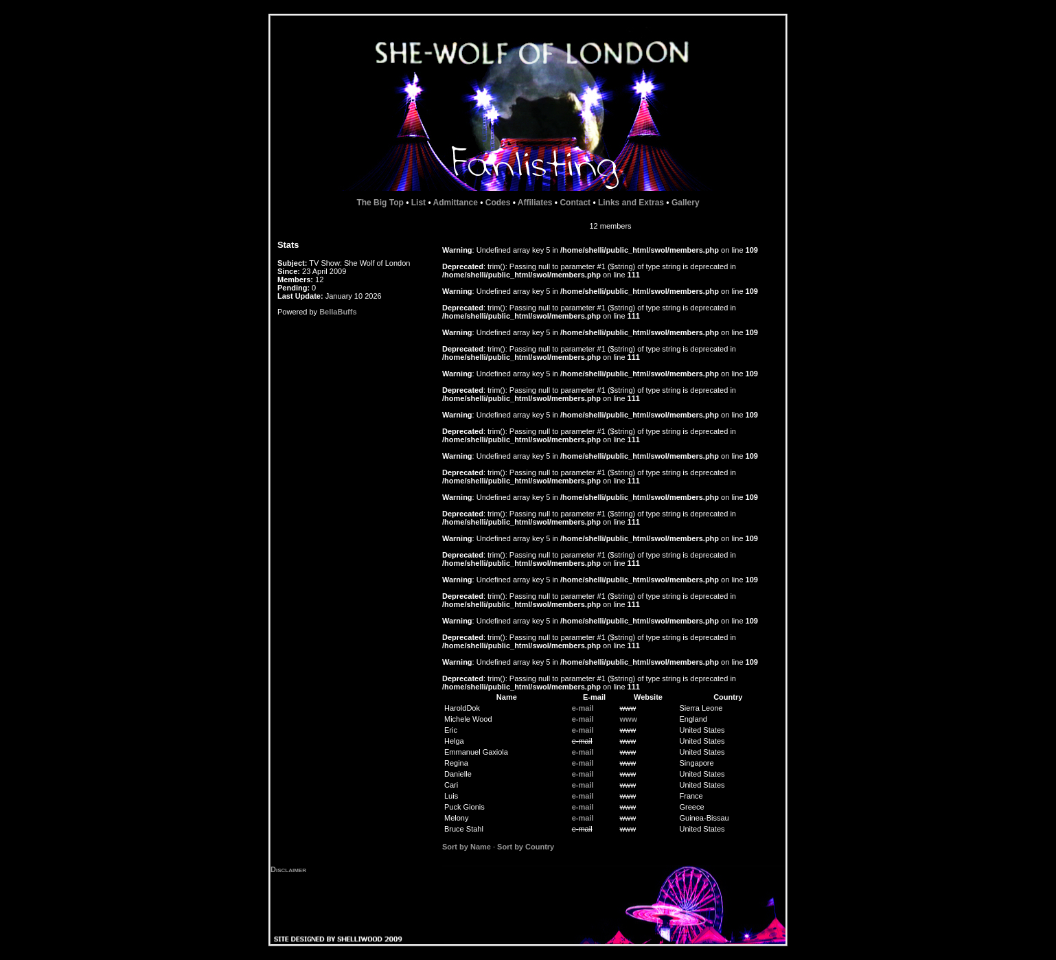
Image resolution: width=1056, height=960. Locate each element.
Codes (498, 202)
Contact (575, 202)
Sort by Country (525, 847)
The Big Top (379, 202)
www (628, 719)
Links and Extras (631, 202)
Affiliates (535, 202)
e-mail (583, 708)
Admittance (455, 202)
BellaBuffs (337, 312)
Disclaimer (288, 869)
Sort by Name (466, 847)
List (418, 202)
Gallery (686, 202)
